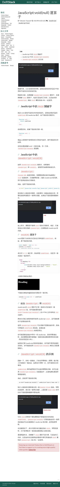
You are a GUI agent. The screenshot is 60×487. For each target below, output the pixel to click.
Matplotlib (3, 25)
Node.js (3, 53)
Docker (3, 43)
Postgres (3, 58)
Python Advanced (5, 16)
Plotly (9, 42)
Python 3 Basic (5, 15)
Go (9, 52)
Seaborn (8, 43)
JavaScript (3, 21)
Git (11, 23)
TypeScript (8, 48)
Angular (3, 50)
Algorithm (3, 28)
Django (10, 40)
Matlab (3, 45)
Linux (7, 45)
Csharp (12, 53)
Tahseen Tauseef (25, 21)
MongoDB (3, 56)
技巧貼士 (38, 2)
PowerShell (8, 37)
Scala (2, 60)
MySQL (9, 56)
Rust (2, 33)
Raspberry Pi (8, 60)
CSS (12, 50)
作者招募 (42, 483)
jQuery (3, 48)
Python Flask (4, 40)
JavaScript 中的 (35, 57)
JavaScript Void (24, 23)
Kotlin (7, 53)
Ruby (2, 55)
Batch (2, 37)
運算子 (29, 234)
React (8, 50)
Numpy (12, 38)
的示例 (32, 59)
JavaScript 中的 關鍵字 (32, 54)
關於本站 (36, 483)
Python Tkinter (10, 35)
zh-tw (54, 2)
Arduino (7, 55)
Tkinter (3, 18)
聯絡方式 (55, 483)
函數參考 (46, 2)
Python (3, 35)
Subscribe (32, 450)
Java (6, 52)
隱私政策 (48, 483)
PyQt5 (9, 25)
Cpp (2, 47)
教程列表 (30, 2)
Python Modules (5, 20)
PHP (2, 52)
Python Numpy (5, 23)
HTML (6, 47)
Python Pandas (5, 38)
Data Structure (5, 26)
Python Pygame (9, 33)
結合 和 (36, 303)
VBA (10, 58)
